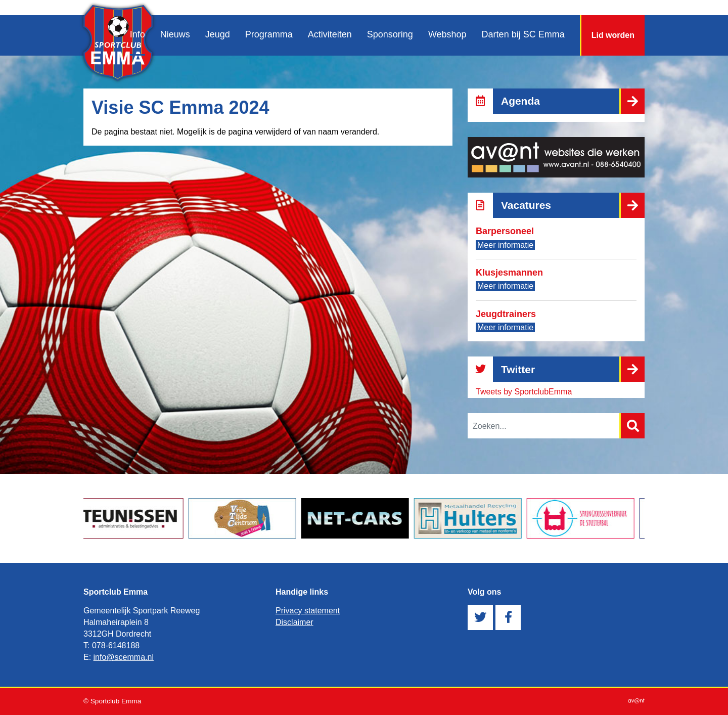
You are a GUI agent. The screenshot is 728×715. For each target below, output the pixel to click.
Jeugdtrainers (506, 314)
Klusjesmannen (509, 272)
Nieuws (175, 34)
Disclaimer (294, 622)
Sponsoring (390, 34)
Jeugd (217, 34)
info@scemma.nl (124, 657)
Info (137, 34)
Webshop (447, 34)
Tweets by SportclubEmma (524, 391)
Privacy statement (308, 610)
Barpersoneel (505, 231)
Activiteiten (330, 34)
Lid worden (613, 35)
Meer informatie (505, 245)
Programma (269, 34)
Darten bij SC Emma (523, 34)
